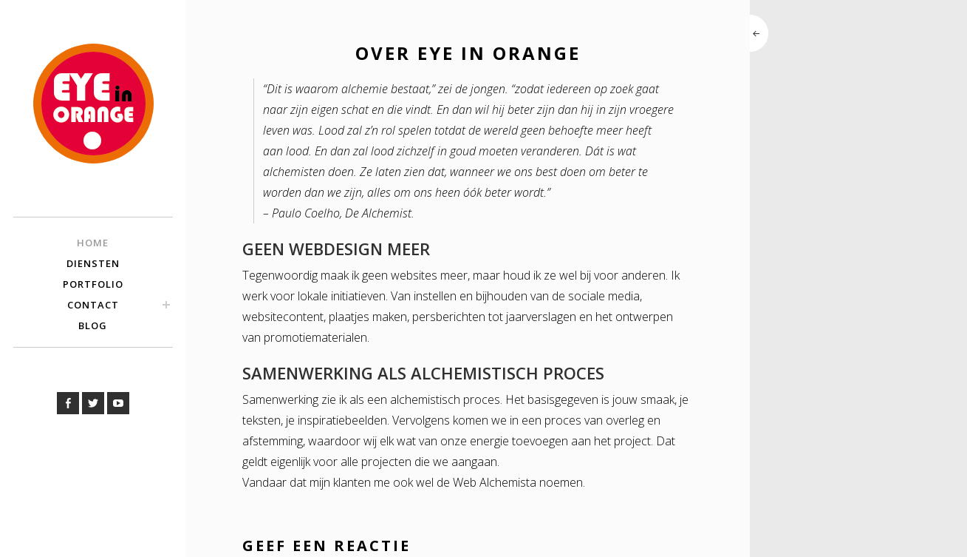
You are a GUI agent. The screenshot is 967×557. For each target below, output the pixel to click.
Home (93, 242)
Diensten (93, 263)
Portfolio (93, 284)
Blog (92, 325)
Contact (93, 304)
